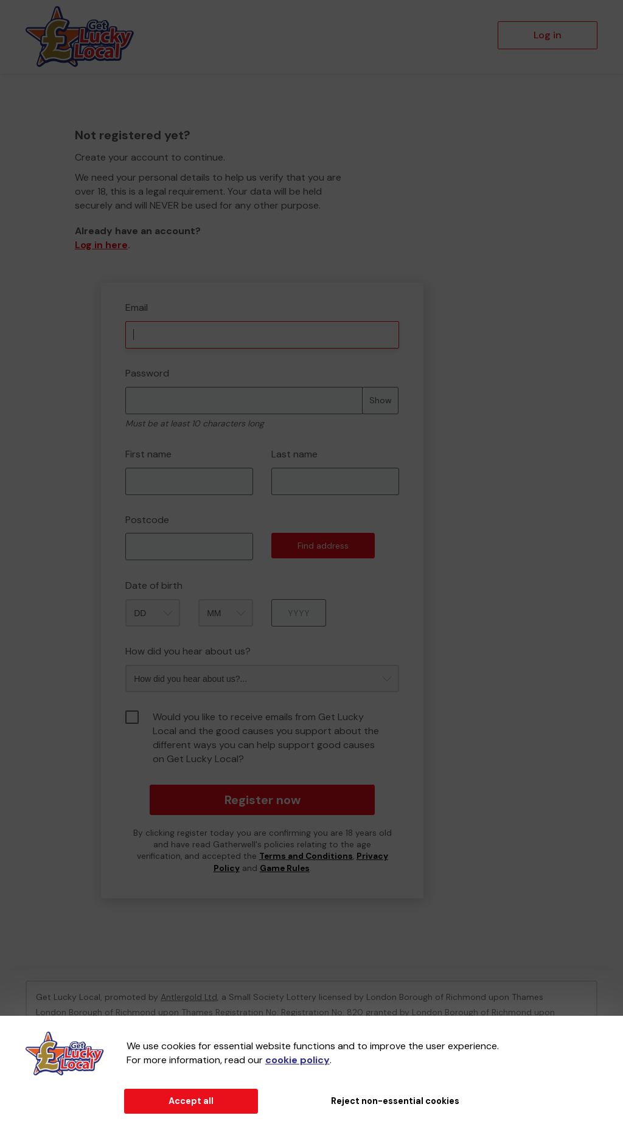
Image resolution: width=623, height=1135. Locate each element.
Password (147, 373)
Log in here (101, 244)
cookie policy (297, 1059)
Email (136, 307)
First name (148, 454)
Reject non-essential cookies (395, 1100)
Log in (548, 35)
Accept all (191, 1100)
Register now (262, 800)
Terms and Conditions (306, 856)
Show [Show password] (380, 400)
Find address (323, 545)
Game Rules (285, 868)
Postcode (147, 519)
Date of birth (154, 585)
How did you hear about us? (188, 651)
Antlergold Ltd (189, 996)
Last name (294, 454)
